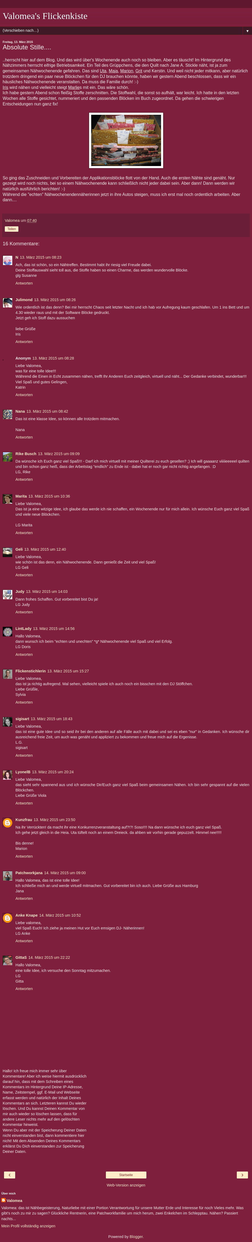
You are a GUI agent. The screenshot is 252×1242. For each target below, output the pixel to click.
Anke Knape (26, 915)
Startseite (126, 1175)
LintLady (23, 628)
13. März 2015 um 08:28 (53, 358)
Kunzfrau (23, 820)
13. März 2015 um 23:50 (54, 820)
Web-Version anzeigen (126, 1185)
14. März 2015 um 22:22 (49, 957)
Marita (21, 496)
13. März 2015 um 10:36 (49, 496)
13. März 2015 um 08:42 (47, 411)
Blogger (136, 1237)
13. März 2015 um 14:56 (54, 628)
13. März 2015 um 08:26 (55, 300)
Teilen (11, 229)
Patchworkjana (29, 873)
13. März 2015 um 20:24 (53, 772)
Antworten (24, 283)
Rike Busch (25, 454)
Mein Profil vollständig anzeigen (28, 1226)
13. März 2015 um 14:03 (47, 591)
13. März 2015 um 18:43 (51, 719)
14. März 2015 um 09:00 (65, 873)
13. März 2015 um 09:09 (58, 454)
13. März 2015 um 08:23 (40, 257)
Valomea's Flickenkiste (45, 16)
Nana (20, 411)
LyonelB (22, 772)
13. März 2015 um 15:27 (68, 671)
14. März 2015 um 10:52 (60, 915)
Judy (20, 591)
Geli (19, 549)
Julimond (24, 300)
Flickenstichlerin (30, 671)
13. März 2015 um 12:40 (45, 549)
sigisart (22, 719)
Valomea (14, 1200)
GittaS (21, 957)
